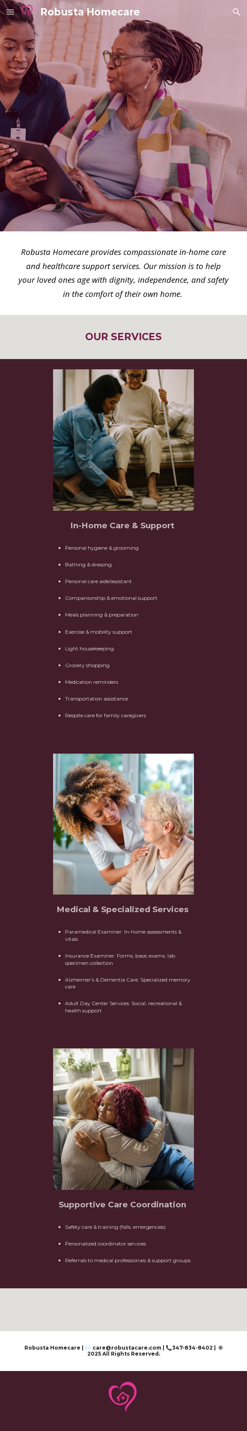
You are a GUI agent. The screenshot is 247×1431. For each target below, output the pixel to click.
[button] (10, 12)
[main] (123, 273)
